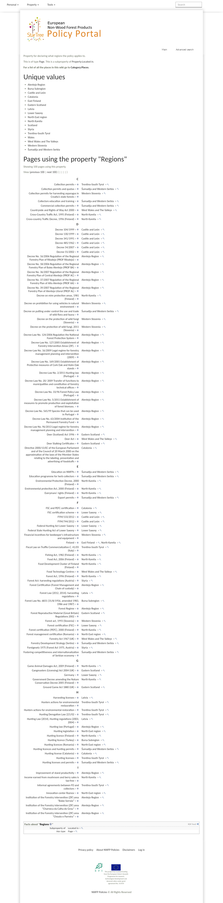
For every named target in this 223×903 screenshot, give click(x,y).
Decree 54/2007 (65, 247)
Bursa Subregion (37, 88)
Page (41, 61)
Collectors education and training (56, 201)
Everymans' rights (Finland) (59, 493)
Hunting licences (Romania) (59, 744)
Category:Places (80, 67)
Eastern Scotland (37, 105)
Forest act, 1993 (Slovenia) (59, 620)
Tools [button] (51, 4)
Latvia (31, 109)
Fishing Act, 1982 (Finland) (59, 555)
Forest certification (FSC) (60, 625)
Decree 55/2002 (65, 251)
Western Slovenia (37, 145)
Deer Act (69, 439)
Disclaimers (128, 849)
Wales (31, 137)
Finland (70, 542)
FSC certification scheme (60, 512)
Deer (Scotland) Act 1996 (60, 434)
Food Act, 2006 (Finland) (60, 559)
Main (164, 49)
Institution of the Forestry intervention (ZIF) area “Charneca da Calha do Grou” (52, 807)
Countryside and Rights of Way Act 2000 (52, 210)
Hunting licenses (65, 758)
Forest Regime (66, 608)
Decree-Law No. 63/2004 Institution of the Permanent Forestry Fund (56, 420)
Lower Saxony (35, 113)
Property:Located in (82, 61)
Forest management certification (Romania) (50, 634)
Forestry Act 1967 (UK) (61, 638)
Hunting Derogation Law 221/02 (56, 714)
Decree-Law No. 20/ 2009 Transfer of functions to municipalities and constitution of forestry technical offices (52, 384)
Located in (73, 828)
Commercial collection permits (57, 205)
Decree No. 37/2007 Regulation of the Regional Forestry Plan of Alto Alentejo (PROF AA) (53, 281)
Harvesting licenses (63, 697)
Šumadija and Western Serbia (44, 149)
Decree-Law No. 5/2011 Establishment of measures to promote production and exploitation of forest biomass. (51, 403)
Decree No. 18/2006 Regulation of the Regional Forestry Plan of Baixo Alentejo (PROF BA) (53, 265)
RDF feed (192, 824)
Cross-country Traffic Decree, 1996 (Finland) (50, 219)
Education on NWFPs (63, 471)
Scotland (32, 125)
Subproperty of (57, 828)
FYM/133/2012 (66, 516)
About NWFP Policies (107, 849)
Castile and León (37, 92)
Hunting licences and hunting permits (53, 749)
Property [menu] (33, 4)
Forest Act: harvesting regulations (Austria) (51, 580)
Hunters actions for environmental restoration (49, 710)
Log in (141, 849)
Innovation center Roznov (60, 793)
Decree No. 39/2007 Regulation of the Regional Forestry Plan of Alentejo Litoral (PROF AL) (53, 289)
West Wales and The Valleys (43, 141)
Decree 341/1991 (64, 238)
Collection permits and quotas (57, 189)
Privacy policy (85, 849)
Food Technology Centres (60, 571)
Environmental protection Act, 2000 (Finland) (49, 488)
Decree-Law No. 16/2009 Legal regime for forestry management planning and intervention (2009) (51, 354)
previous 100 (37, 172)
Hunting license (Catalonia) (59, 753)
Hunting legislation (64, 731)
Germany (69, 675)
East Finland (34, 100)
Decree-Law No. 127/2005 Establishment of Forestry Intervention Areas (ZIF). (55, 344)
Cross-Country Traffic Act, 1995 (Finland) (52, 214)
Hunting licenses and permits (58, 762)
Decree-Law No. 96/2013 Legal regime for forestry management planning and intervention (51, 428)
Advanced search (185, 49)
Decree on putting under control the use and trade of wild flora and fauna (51, 313)
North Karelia (35, 121)
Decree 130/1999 (64, 234)
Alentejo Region (36, 84)
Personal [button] (13, 4)
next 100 (51, 172)
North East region (37, 117)
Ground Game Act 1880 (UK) (58, 687)
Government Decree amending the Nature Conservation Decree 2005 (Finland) (56, 681)
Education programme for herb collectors (51, 476)
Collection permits (64, 184)
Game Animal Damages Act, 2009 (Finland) (50, 666)
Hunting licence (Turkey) (61, 740)
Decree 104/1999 (64, 229)
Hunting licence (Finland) (60, 735)
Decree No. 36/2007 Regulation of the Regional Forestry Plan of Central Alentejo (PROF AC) (53, 273)
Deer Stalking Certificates (60, 443)
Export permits (66, 497)
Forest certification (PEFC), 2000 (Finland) (51, 629)
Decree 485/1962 (64, 243)
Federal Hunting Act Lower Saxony (55, 525)
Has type (61, 831)
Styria (31, 129)
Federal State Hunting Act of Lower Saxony (51, 530)
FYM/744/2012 (66, 521)
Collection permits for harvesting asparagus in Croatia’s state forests (54, 195)
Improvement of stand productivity (55, 772)
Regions (44, 824)
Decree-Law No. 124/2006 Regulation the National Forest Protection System (51, 336)
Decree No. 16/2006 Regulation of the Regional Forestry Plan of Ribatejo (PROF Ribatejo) (53, 258)
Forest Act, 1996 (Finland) (60, 576)
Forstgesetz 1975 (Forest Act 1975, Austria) (50, 647)
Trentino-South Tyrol (39, 133)
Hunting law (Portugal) (62, 726)
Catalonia (33, 96)
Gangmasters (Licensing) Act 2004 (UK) (53, 670)
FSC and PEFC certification (60, 508)
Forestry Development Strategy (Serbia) (52, 643)
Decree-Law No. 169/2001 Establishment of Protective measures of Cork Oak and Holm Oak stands (53, 365)
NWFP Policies (99, 892)
